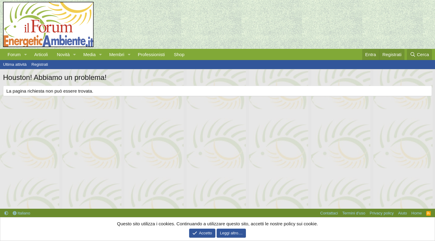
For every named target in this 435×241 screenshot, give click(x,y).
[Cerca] (419, 54)
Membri (116, 54)
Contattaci (329, 213)
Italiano (22, 213)
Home (416, 213)
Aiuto (402, 213)
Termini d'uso (353, 213)
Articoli (41, 54)
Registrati (39, 64)
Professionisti (151, 54)
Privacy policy (382, 213)
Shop (179, 54)
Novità (63, 54)
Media (89, 54)
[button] (25, 54)
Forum (14, 54)
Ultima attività (15, 64)
